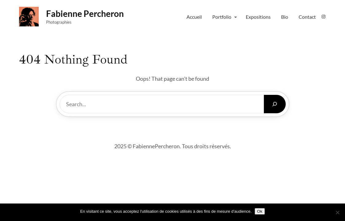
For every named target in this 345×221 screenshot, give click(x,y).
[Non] (337, 212)
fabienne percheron (85, 13)
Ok (259, 211)
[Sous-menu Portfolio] (235, 16)
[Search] (275, 104)
